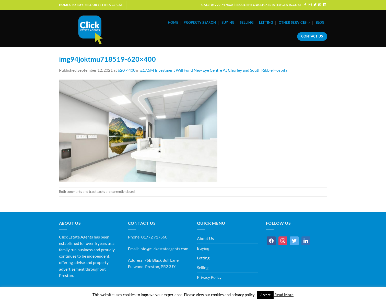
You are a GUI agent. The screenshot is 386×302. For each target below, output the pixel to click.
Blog (320, 22)
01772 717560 (154, 237)
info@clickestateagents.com (163, 248)
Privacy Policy (209, 277)
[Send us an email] (319, 4)
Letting (266, 22)
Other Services (294, 22)
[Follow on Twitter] (315, 4)
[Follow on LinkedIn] (324, 4)
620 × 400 (126, 70)
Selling (246, 22)
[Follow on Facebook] (305, 4)
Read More (284, 294)
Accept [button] (265, 295)
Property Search (200, 22)
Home (173, 22)
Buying (228, 22)
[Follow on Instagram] (310, 4)
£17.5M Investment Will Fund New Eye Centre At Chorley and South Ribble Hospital (214, 70)
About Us (205, 238)
